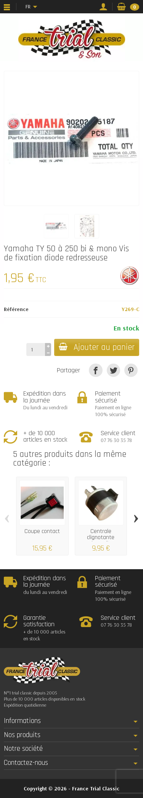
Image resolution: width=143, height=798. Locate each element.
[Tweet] (113, 370)
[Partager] (95, 370)
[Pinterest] (131, 370)
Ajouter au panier (97, 347)
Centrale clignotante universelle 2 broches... (100, 540)
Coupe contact (42, 531)
